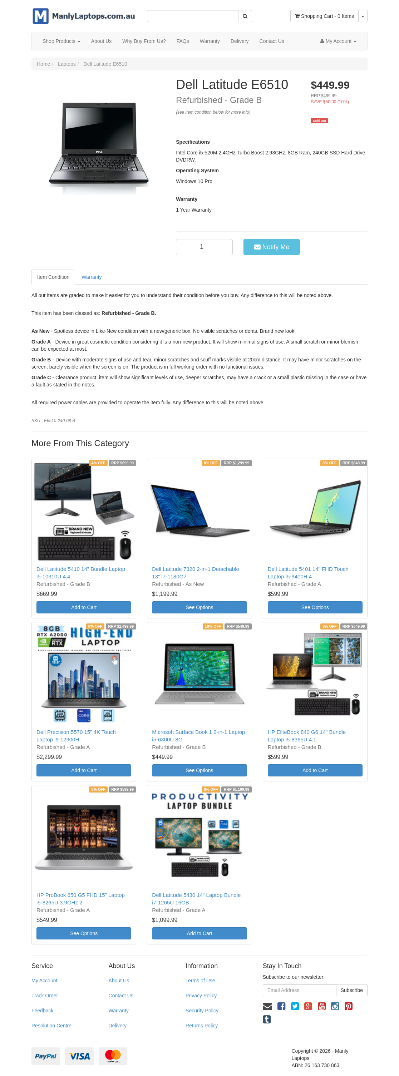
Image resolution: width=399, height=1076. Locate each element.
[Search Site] (245, 16)
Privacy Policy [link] (201, 995)
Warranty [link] (119, 1010)
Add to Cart (84, 607)
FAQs (183, 41)
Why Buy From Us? (144, 41)
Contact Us (272, 41)
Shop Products (61, 41)
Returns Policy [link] (202, 1025)
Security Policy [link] (202, 1010)
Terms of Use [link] (200, 980)
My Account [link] (44, 980)
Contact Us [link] (121, 995)
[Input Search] (192, 16)
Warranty (210, 41)
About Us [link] (119, 980)
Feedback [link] (42, 1010)
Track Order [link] (44, 995)
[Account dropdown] (338, 41)
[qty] (204, 247)
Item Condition (53, 277)
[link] (281, 1006)
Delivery (240, 41)
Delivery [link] (118, 1025)
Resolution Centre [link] (51, 1025)
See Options (199, 607)
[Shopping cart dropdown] (363, 16)
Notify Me (272, 247)
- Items (324, 16)
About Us (101, 41)
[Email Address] (299, 990)
